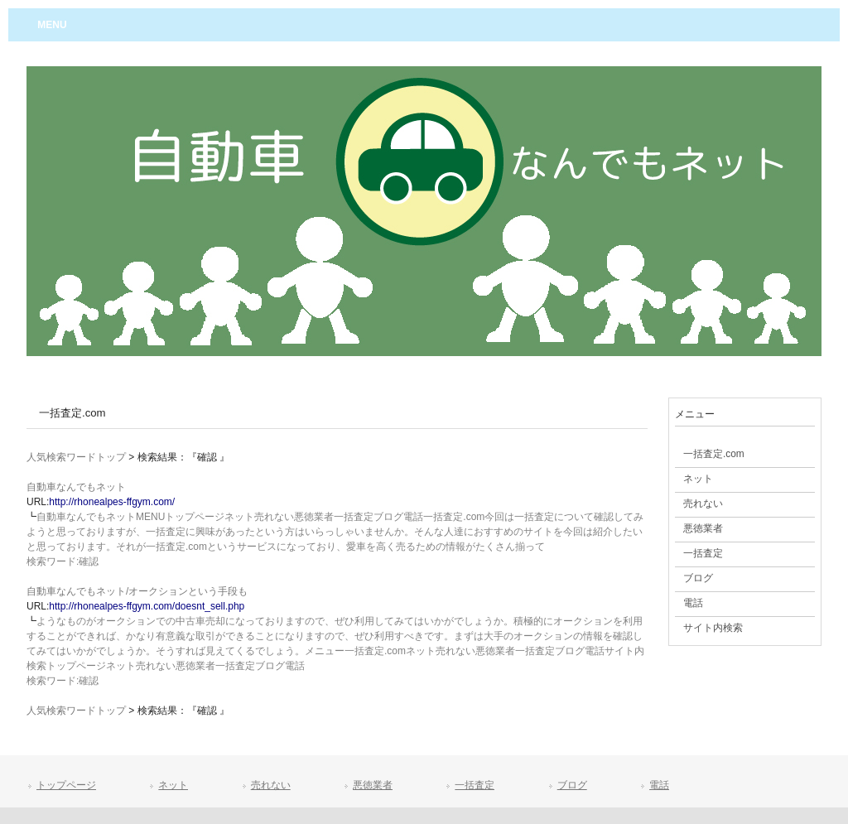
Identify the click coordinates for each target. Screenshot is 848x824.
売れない (271, 785)
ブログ (572, 785)
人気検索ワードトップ (76, 457)
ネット (173, 785)
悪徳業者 (373, 785)
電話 (659, 785)
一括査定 (474, 785)
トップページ (66, 785)
